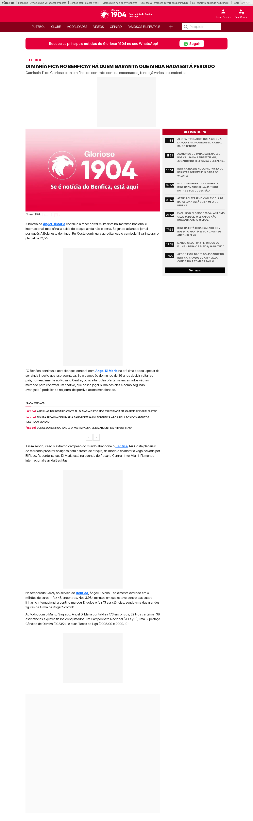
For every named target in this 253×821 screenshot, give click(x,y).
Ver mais (195, 270)
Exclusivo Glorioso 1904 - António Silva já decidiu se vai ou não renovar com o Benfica (201, 217)
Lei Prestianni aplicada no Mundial (210, 2)
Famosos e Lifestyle (144, 27)
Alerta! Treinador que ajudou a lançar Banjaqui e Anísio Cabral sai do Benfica (200, 142)
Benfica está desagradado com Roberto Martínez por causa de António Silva (199, 232)
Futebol (38, 27)
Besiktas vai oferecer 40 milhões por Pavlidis (164, 2)
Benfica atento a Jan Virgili (84, 2)
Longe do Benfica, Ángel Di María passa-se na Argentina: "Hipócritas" (84, 427)
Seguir (191, 43)
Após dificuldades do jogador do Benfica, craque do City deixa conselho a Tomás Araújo (201, 258)
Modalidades (77, 27)
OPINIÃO (116, 27)
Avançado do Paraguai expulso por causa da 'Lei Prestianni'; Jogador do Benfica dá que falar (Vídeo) (200, 157)
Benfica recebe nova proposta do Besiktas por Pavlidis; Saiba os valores (200, 172)
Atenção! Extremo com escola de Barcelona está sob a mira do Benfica (200, 202)
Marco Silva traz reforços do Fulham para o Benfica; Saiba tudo (201, 244)
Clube (56, 27)
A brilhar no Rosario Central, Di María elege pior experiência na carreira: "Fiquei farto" (97, 411)
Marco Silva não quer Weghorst (120, 2)
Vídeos (98, 27)
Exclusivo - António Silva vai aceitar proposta (42, 2)
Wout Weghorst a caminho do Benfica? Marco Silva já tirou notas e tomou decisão (198, 187)
